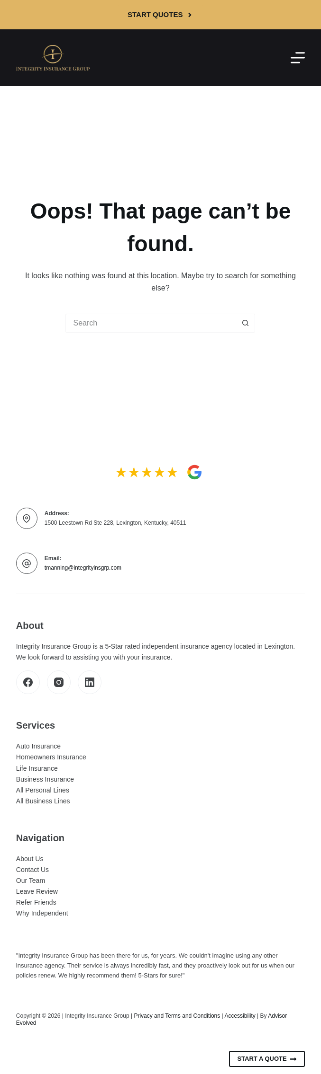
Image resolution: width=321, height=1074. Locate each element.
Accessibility (239, 1015)
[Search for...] (150, 323)
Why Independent (42, 913)
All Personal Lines (42, 790)
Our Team (30, 880)
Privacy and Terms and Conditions (177, 1015)
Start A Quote (267, 1059)
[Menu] (298, 58)
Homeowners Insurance (51, 757)
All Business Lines (43, 801)
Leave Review (37, 891)
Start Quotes (160, 14)
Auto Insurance (38, 746)
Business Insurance (45, 779)
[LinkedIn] (89, 682)
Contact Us (32, 869)
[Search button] (245, 323)
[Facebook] (28, 682)
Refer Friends (36, 902)
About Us (30, 859)
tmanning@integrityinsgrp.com (83, 567)
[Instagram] (59, 682)
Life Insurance (37, 768)
